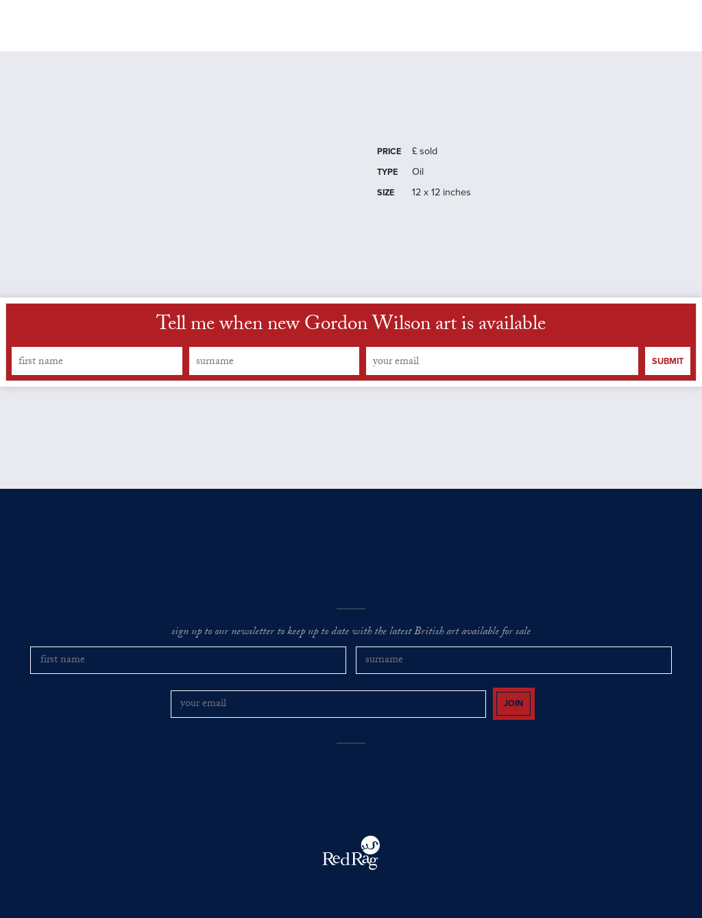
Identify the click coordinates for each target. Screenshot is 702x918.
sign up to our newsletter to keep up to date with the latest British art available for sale (351, 647)
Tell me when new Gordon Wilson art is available (351, 341)
